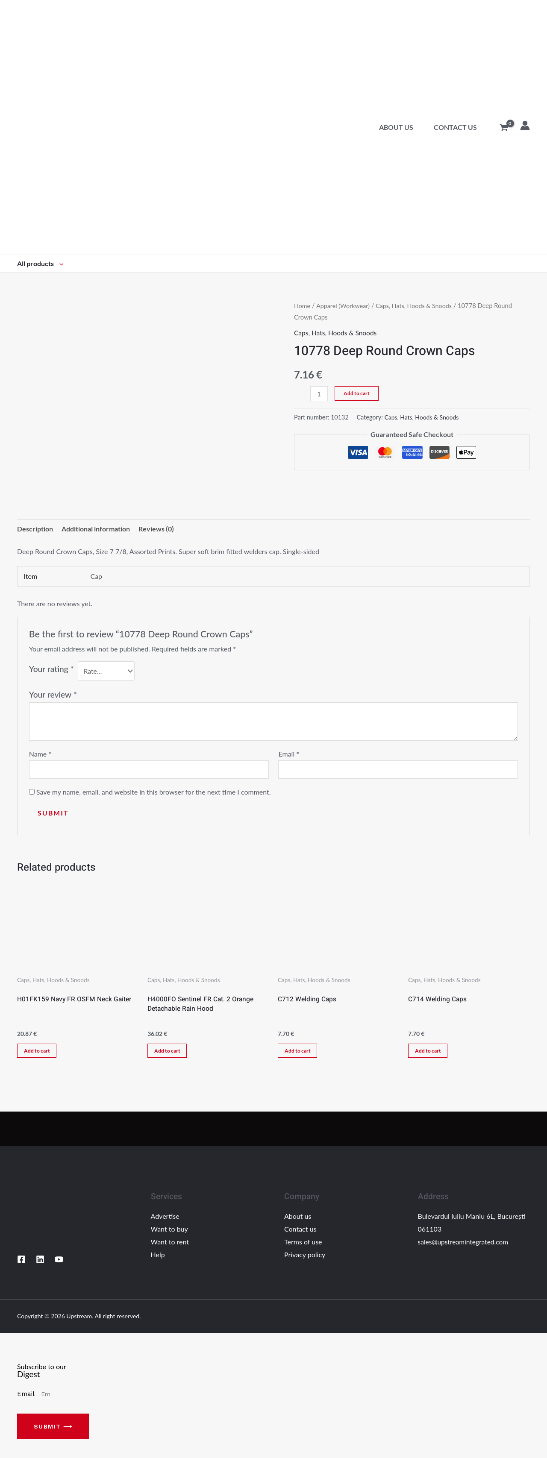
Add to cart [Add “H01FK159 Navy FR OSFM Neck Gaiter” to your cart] (39, 1053)
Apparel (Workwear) (344, 305)
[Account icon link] (525, 125)
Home (302, 305)
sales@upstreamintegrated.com (464, 1245)
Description (35, 529)
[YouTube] (59, 1263)
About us (396, 127)
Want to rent (170, 1245)
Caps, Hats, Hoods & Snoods (417, 305)
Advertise (165, 1219)
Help (158, 1257)
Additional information (96, 529)
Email (288, 755)
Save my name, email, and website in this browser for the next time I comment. (153, 793)
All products (40, 263)
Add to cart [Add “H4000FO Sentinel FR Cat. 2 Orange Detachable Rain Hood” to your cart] (169, 1053)
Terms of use (303, 1245)
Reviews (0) (156, 529)
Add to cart (357, 393)
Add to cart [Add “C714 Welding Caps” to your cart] (430, 1053)
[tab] (35, 529)
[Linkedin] (40, 1263)
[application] (59, 263)
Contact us (455, 127)
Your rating (51, 670)
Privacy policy (304, 1257)
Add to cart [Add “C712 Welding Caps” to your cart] (300, 1053)
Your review (53, 695)
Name (40, 755)
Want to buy (169, 1232)
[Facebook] (21, 1263)
